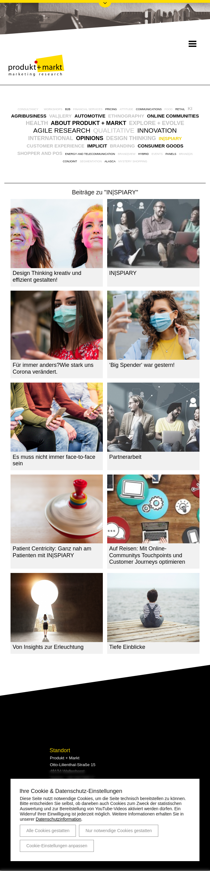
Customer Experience (55, 145)
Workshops (53, 109)
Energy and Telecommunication (90, 154)
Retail (180, 109)
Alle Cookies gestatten (47, 830)
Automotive (89, 115)
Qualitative (113, 130)
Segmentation (91, 161)
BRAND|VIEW (126, 154)
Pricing (111, 109)
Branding (122, 145)
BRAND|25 (186, 154)
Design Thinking (131, 138)
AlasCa (110, 161)
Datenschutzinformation (58, 819)
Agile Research (61, 130)
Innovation (157, 130)
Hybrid (143, 154)
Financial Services (88, 109)
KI (190, 108)
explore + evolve (156, 123)
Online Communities (173, 115)
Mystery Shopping (132, 161)
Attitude (126, 109)
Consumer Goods (160, 145)
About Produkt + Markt (88, 123)
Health (37, 123)
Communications (149, 109)
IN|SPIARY (170, 138)
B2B (67, 109)
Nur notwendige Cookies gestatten (118, 830)
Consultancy (28, 109)
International (50, 138)
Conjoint (70, 161)
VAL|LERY (60, 115)
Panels (170, 154)
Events (157, 154)
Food (168, 109)
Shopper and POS (39, 153)
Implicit (97, 145)
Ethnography (126, 115)
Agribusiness (28, 115)
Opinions (89, 138)
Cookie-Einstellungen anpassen (56, 845)
